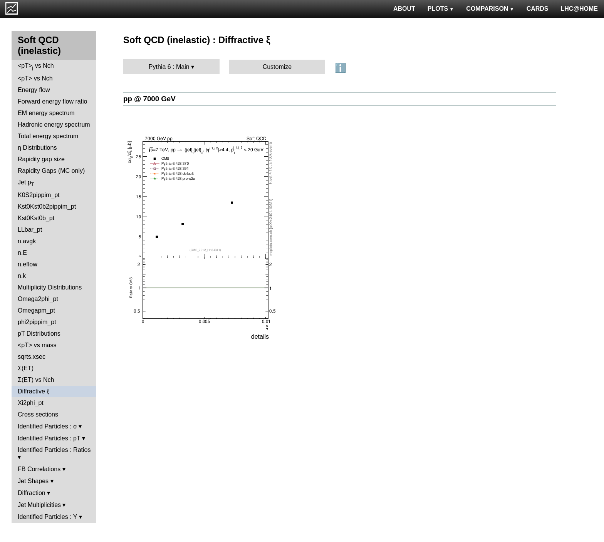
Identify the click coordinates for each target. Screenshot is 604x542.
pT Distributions (39, 333)
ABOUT (404, 8)
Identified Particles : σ (47, 426)
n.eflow (27, 264)
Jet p (26, 183)
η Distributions (37, 147)
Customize (277, 67)
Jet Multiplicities (39, 505)
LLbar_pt (30, 229)
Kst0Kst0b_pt (36, 218)
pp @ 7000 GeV (149, 99)
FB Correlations (39, 469)
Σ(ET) (26, 368)
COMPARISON (490, 8)
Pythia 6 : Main (169, 67)
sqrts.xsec (31, 356)
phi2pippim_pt (37, 322)
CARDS (538, 8)
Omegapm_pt (36, 310)
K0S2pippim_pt (39, 195)
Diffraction (31, 493)
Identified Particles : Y (47, 517)
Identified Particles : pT (49, 438)
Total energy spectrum (48, 136)
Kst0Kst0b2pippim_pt (47, 206)
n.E (22, 252)
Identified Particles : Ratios (54, 450)
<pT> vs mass (37, 345)
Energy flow (34, 90)
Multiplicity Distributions (50, 287)
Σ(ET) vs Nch (36, 379)
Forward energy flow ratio (52, 101)
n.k (22, 276)
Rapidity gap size (41, 159)
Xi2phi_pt (31, 403)
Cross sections (38, 414)
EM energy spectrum (46, 113)
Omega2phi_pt (38, 299)
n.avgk (27, 241)
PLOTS (441, 8)
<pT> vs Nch (36, 66)
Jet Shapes (33, 481)
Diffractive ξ (33, 391)
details (260, 336)
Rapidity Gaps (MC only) (51, 170)
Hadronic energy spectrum (54, 124)
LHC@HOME (579, 8)
